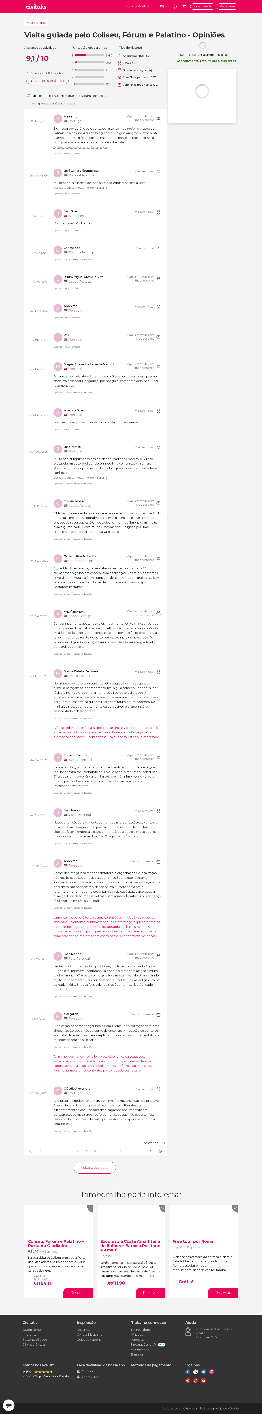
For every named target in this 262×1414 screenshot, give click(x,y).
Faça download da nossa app (101, 1365)
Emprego (138, 1354)
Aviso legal (190, 1408)
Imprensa (30, 1334)
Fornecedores (141, 1329)
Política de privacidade (213, 1408)
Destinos (83, 1329)
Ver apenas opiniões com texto (54, 103)
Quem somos (32, 1329)
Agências (137, 1339)
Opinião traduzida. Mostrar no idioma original (80, 147)
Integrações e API (144, 1344)
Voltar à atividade (36, 22)
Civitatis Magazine (89, 1334)
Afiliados (137, 1334)
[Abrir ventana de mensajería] (8, 1405)
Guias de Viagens (89, 1339)
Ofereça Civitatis (34, 1344)
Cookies (235, 1408)
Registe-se (227, 6)
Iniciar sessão (202, 6)
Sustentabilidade (35, 1339)
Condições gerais (171, 1408)
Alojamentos (140, 1349)
